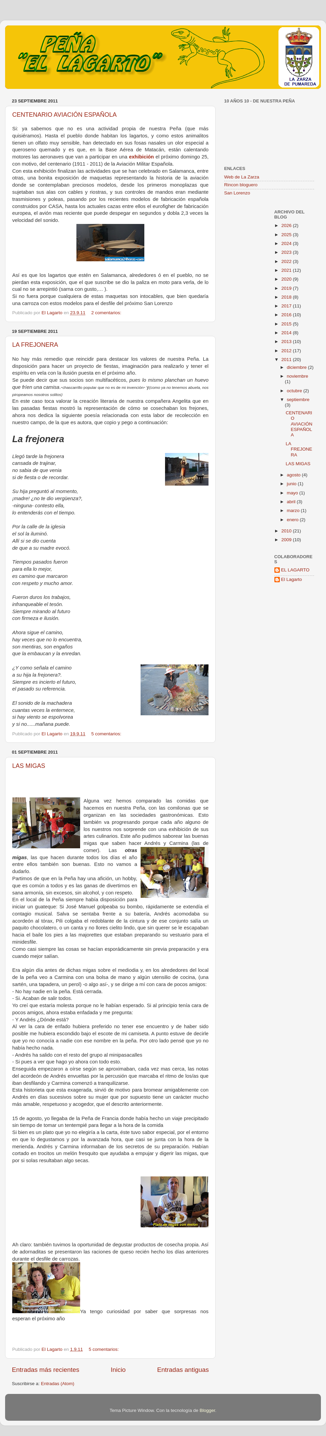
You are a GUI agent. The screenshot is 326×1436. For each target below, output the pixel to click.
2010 (287, 530)
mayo (293, 492)
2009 (287, 539)
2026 (287, 225)
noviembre (297, 376)
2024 (287, 243)
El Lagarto (291, 579)
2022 (287, 261)
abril (292, 501)
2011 (287, 359)
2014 (287, 332)
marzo (294, 510)
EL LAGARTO (295, 569)
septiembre (298, 399)
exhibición (141, 156)
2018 (287, 297)
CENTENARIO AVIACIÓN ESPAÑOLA (64, 114)
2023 (287, 252)
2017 (287, 305)
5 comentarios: (107, 733)
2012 (287, 350)
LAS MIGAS (28, 765)
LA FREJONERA (35, 344)
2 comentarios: (107, 312)
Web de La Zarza (241, 177)
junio (292, 483)
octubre (295, 390)
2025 (287, 234)
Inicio (118, 1369)
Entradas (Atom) (57, 1383)
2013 (287, 341)
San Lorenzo (237, 192)
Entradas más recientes (45, 1369)
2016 (287, 314)
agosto (294, 474)
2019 (287, 288)
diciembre (297, 367)
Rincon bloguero (240, 184)
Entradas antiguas (183, 1369)
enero (293, 519)
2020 (287, 279)
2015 (287, 323)
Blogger (207, 1410)
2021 (287, 270)
